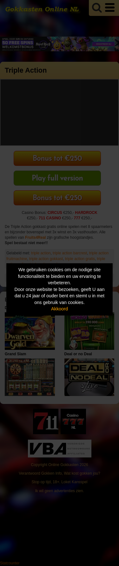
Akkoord (59, 308)
